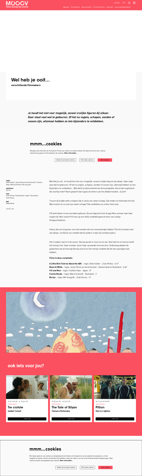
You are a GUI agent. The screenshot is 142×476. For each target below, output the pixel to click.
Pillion (100, 407)
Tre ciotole (15, 407)
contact (117, 3)
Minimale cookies (87, 160)
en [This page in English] (124, 3)
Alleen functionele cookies (65, 160)
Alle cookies (105, 160)
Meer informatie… (70, 153)
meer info (27, 419)
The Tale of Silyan (64, 407)
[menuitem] (66, 7)
